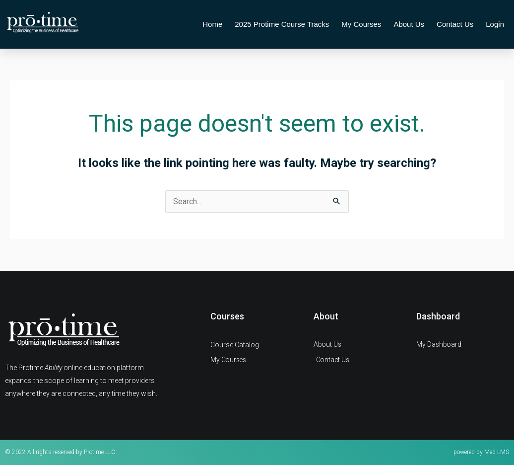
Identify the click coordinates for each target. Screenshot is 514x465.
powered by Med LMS (481, 452)
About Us (408, 24)
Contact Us (455, 24)
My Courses (361, 24)
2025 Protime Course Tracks (282, 24)
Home (212, 24)
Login (495, 24)
